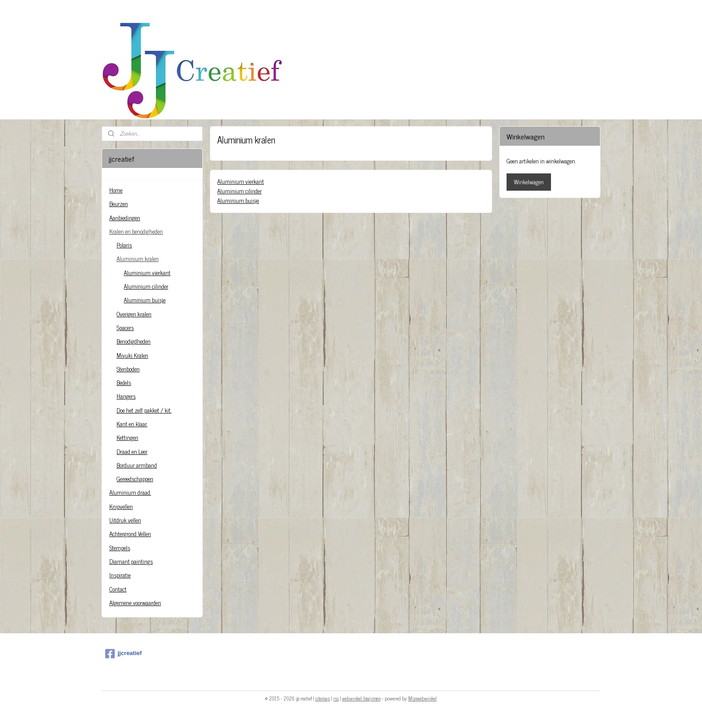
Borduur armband (137, 465)
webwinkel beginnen (361, 698)
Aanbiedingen (124, 217)
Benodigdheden (134, 341)
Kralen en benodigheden (136, 231)
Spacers (125, 327)
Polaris (124, 245)
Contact (118, 589)
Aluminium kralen (138, 258)
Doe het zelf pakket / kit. (144, 410)
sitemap (322, 698)
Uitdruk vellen (125, 520)
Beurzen (118, 203)
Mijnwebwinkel (422, 698)
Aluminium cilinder (239, 191)
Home (115, 190)
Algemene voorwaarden (135, 602)
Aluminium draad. (130, 492)
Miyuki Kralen (132, 355)
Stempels (119, 547)
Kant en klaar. (132, 424)
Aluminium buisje (238, 200)
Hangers (126, 396)
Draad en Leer (132, 451)
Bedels (124, 382)
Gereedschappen (135, 478)
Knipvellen (121, 506)
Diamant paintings (131, 561)
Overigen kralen (134, 314)
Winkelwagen (529, 182)
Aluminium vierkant (240, 181)
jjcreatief (123, 653)
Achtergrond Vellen (130, 533)
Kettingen (127, 437)
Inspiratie (120, 575)
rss (336, 698)
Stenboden (128, 369)
